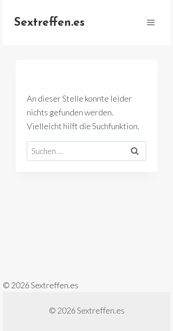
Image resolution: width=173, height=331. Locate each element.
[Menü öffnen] (150, 22)
